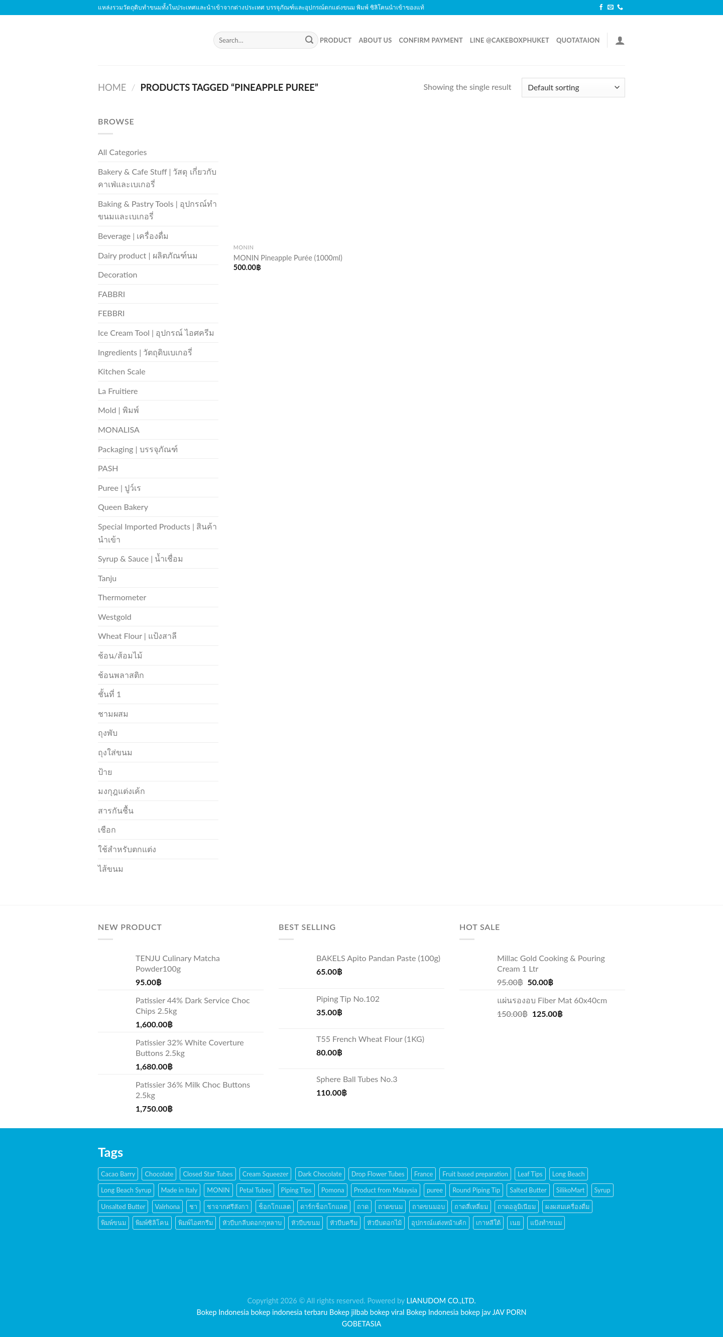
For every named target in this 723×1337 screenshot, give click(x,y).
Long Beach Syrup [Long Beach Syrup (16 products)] (126, 1190)
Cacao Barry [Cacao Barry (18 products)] (118, 1174)
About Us (375, 40)
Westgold (115, 616)
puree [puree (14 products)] (435, 1190)
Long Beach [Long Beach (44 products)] (568, 1174)
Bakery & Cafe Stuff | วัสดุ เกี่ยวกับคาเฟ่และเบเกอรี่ (157, 178)
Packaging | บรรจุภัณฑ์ (138, 449)
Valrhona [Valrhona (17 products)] (167, 1206)
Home (112, 87)
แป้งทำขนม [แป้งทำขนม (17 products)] (546, 1223)
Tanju (107, 578)
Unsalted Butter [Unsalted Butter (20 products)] (123, 1206)
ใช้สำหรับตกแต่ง (127, 849)
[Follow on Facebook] (601, 7)
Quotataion (578, 40)
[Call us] (620, 7)
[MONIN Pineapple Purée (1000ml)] (295, 177)
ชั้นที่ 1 (109, 694)
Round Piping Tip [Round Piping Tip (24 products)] (476, 1190)
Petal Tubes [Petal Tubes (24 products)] (255, 1190)
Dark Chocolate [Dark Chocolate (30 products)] (320, 1174)
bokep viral (387, 1312)
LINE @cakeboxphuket (509, 40)
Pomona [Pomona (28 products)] (332, 1190)
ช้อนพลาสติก (121, 675)
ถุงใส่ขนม (115, 752)
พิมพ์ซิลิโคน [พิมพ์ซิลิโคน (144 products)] (152, 1223)
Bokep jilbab (348, 1312)
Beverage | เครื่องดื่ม (133, 235)
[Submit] (309, 40)
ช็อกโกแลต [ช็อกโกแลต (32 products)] (275, 1206)
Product (336, 40)
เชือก (107, 829)
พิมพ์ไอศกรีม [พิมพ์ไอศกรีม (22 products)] (195, 1223)
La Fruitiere (118, 390)
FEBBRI (111, 313)
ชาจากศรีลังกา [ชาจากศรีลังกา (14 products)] (228, 1206)
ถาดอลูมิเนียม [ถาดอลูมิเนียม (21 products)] (517, 1206)
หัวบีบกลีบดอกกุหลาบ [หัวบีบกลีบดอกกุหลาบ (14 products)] (252, 1223)
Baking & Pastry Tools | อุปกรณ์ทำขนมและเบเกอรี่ (157, 210)
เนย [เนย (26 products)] (515, 1223)
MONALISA (119, 429)
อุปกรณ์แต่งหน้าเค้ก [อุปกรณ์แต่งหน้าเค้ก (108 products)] (438, 1223)
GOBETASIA (361, 1323)
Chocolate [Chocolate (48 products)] (159, 1174)
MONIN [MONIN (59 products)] (218, 1190)
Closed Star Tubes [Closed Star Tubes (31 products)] (207, 1174)
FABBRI (111, 294)
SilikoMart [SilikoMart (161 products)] (570, 1190)
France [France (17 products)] (423, 1174)
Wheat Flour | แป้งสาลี (137, 635)
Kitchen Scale (122, 371)
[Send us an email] (611, 7)
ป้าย (105, 771)
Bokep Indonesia (223, 1312)
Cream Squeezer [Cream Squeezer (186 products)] (266, 1174)
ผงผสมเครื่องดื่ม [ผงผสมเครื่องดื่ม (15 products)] (567, 1206)
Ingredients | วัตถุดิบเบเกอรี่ (145, 352)
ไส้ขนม (111, 868)
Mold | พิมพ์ (118, 410)
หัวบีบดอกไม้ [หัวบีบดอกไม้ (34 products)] (384, 1223)
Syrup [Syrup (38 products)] (602, 1190)
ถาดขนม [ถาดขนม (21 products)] (390, 1206)
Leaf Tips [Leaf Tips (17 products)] (530, 1174)
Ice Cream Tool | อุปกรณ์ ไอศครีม (156, 332)
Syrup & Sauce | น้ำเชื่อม (140, 558)
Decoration (117, 274)
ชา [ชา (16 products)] (193, 1206)
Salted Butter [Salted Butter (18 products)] (528, 1190)
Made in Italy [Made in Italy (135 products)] (179, 1190)
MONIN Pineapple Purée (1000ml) (287, 257)
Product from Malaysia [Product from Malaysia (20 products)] (385, 1190)
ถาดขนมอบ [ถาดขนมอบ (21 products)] (428, 1206)
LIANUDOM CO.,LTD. (441, 1300)
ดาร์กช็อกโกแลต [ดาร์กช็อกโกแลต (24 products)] (323, 1206)
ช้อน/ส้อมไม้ (120, 655)
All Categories (122, 152)
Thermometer (122, 597)
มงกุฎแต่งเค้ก (121, 790)
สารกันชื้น (116, 810)
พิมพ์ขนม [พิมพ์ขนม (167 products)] (113, 1223)
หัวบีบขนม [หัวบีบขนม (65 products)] (305, 1223)
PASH (108, 468)
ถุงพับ (107, 732)
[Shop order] (573, 87)
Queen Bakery (123, 506)
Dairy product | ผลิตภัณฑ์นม (148, 255)
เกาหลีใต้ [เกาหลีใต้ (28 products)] (488, 1223)
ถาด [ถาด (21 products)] (363, 1206)
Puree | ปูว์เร (119, 487)
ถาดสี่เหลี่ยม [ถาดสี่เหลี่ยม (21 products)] (471, 1206)
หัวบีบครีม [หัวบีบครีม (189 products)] (343, 1223)
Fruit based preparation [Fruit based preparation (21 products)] (475, 1174)
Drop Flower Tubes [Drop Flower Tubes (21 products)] (378, 1174)
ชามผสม (113, 713)
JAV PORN (509, 1312)
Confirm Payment (431, 40)
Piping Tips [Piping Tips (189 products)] (296, 1190)
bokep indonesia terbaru (289, 1312)
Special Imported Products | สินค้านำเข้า (157, 532)
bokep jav (475, 1312)
